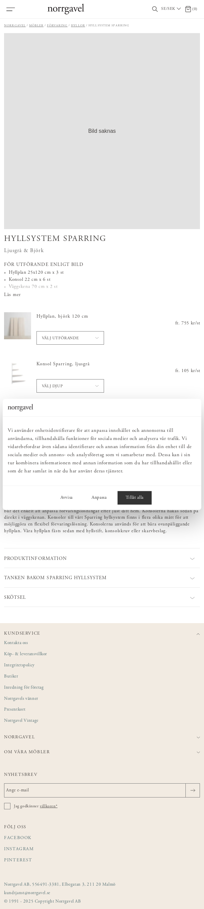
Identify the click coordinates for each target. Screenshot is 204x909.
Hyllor (78, 25)
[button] (102, 131)
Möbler (36, 25)
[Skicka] (192, 790)
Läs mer (12, 295)
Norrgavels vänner (21, 699)
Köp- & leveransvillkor (25, 654)
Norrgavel (15, 25)
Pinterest (18, 860)
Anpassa (99, 498)
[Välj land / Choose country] (171, 9)
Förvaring (57, 25)
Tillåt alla (135, 498)
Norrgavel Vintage (21, 721)
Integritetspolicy (19, 665)
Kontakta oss (16, 643)
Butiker (11, 676)
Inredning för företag (24, 688)
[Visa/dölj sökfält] (155, 9)
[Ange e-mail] (102, 790)
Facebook (18, 838)
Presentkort (14, 710)
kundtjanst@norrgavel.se (27, 893)
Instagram (19, 849)
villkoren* (48, 806)
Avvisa (66, 498)
